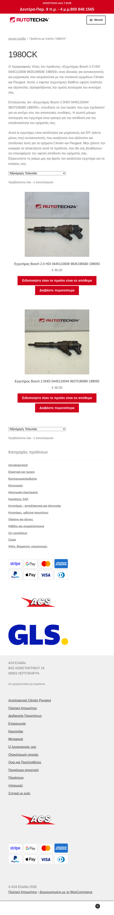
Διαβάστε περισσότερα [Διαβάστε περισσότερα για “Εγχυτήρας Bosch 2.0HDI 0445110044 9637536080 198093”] (56, 408)
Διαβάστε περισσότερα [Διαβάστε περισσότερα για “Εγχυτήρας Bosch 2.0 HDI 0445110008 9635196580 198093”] (56, 290)
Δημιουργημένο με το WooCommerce (65, 892)
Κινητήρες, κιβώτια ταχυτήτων (28, 512)
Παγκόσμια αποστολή (23, 770)
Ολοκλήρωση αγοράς (23, 754)
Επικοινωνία (17, 723)
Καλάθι (88, 905)
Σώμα (12, 539)
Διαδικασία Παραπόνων (25, 715)
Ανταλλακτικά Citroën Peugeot (29, 700)
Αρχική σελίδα (17, 38)
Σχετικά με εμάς (19, 793)
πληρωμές (15, 785)
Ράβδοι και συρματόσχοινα (26, 526)
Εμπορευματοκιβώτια (22, 478)
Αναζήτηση (57, 908)
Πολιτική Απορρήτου (22, 708)
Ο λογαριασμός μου (22, 747)
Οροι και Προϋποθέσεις (24, 762)
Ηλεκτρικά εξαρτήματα (23, 492)
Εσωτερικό (15, 485)
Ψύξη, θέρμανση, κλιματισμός (27, 546)
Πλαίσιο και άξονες (20, 519)
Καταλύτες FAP (18, 499)
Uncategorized (18, 465)
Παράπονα (16, 777)
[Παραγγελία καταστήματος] (37, 173)
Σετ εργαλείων (17, 533)
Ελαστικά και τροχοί (21, 472)
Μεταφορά (15, 739)
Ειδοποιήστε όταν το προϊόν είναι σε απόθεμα (57, 280)
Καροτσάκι (15, 731)
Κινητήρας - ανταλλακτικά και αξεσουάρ (34, 505)
